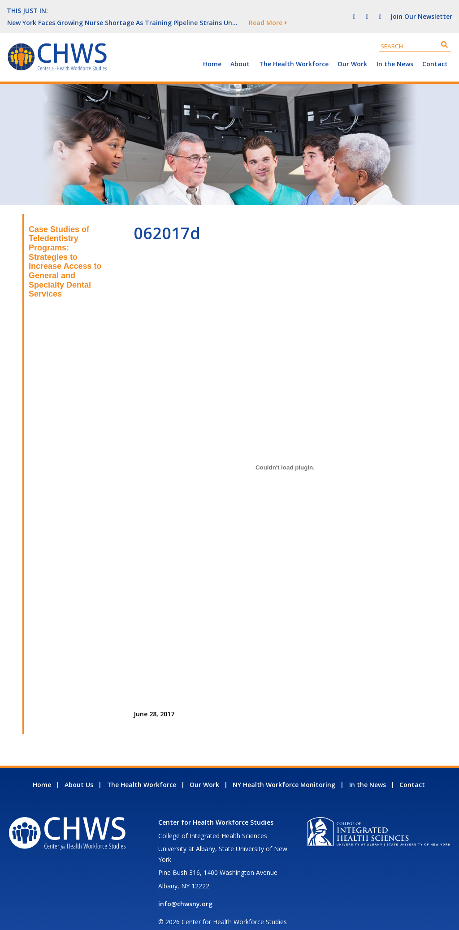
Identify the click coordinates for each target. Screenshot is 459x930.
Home (212, 51)
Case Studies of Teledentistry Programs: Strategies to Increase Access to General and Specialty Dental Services (65, 250)
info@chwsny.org (185, 891)
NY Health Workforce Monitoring (284, 772)
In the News (395, 51)
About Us (79, 772)
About (240, 51)
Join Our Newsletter (421, 10)
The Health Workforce (294, 51)
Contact (435, 51)
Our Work (352, 51)
